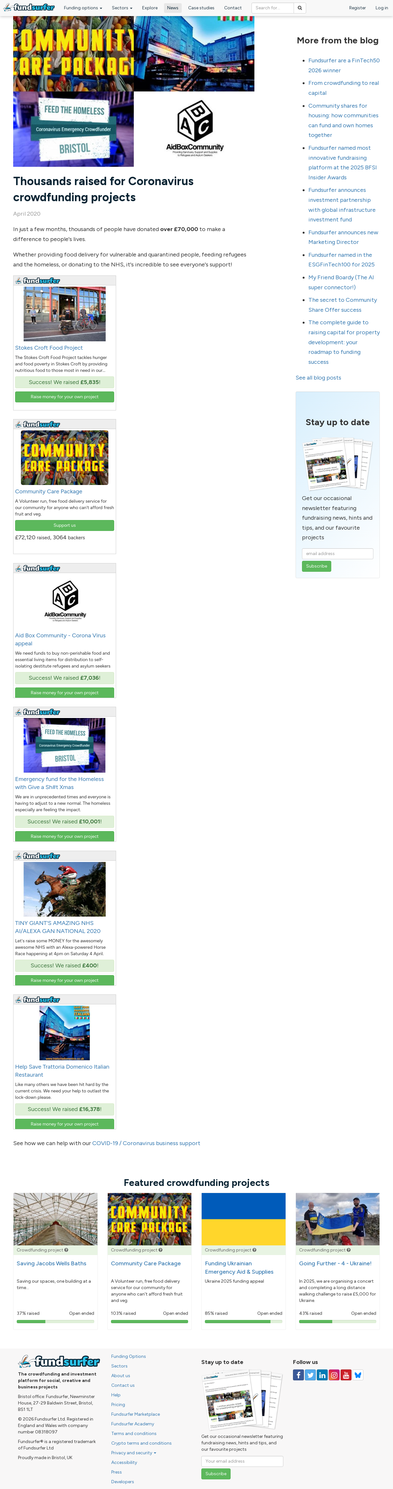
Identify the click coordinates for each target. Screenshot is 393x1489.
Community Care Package (146, 1263)
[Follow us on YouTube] (346, 1374)
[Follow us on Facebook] (298, 1374)
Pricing (118, 1404)
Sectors (122, 8)
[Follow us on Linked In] (322, 1374)
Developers (122, 1482)
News (172, 8)
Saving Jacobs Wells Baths (51, 1263)
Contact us (123, 1385)
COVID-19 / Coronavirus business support (146, 1143)
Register (357, 8)
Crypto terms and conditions (141, 1443)
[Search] (300, 8)
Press (116, 1472)
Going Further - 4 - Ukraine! (335, 1263)
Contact (233, 8)
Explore (150, 8)
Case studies (201, 8)
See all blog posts (318, 377)
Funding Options (128, 1356)
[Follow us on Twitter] (310, 1374)
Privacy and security (133, 1453)
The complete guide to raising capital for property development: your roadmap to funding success (344, 342)
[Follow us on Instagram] (334, 1374)
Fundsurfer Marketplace (135, 1414)
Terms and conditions (134, 1433)
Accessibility (124, 1462)
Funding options (83, 8)
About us (120, 1375)
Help (116, 1395)
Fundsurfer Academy (132, 1424)
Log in (382, 8)
